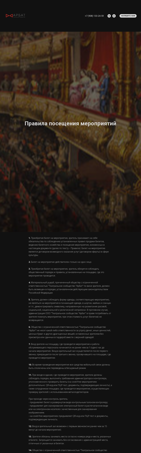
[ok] (114, 16)
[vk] (109, 16)
